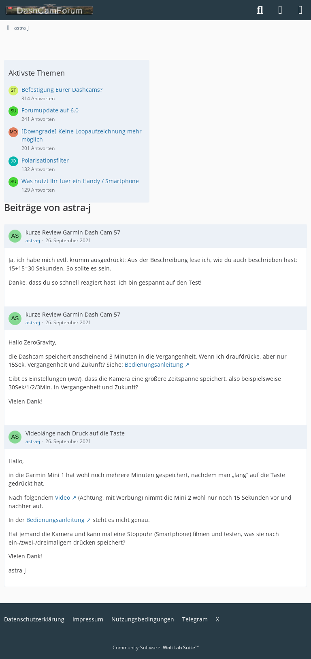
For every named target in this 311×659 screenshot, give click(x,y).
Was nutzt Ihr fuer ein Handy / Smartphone (80, 181)
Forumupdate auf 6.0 (50, 110)
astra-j (33, 240)
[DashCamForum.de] (49, 10)
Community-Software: (156, 647)
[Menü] (300, 10)
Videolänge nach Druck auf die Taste (75, 433)
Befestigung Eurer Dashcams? (61, 89)
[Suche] (260, 10)
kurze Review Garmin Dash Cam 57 (73, 232)
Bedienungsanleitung (154, 364)
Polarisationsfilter (45, 160)
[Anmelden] (280, 10)
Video (62, 497)
